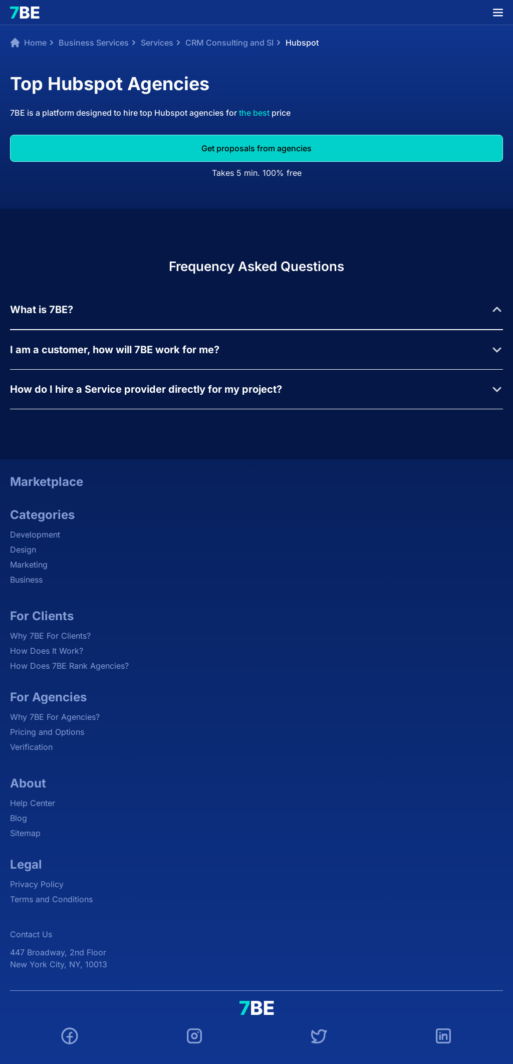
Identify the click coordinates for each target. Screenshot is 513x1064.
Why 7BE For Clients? (50, 636)
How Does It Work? (46, 651)
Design (23, 550)
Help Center (32, 803)
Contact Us (31, 934)
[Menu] (498, 13)
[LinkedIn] (443, 1037)
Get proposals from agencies (256, 148)
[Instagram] (194, 1037)
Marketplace (46, 481)
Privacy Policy (37, 884)
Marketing (29, 565)
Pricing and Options (47, 732)
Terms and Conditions (51, 899)
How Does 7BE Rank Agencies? (69, 666)
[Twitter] (319, 1037)
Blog (18, 818)
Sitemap (25, 833)
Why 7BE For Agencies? (55, 717)
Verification (31, 747)
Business (26, 580)
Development (35, 534)
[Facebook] (70, 1037)
